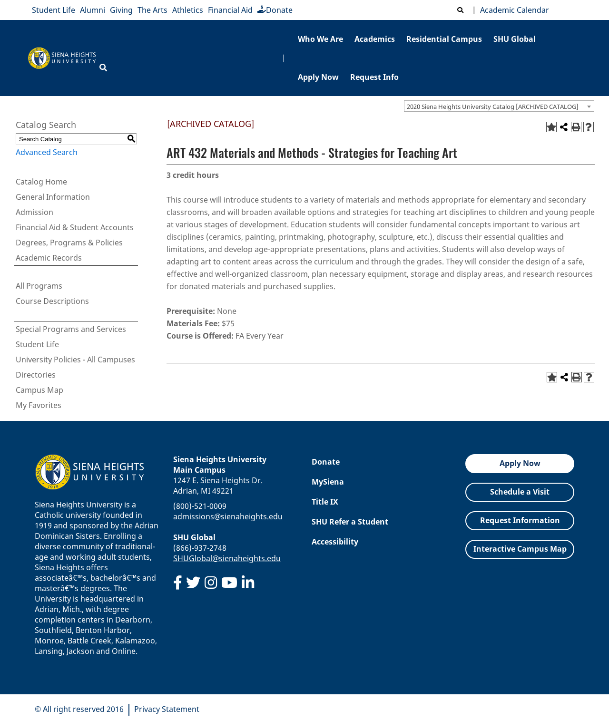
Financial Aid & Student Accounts (75, 227)
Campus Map (39, 390)
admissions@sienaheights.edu (228, 516)
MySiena (328, 482)
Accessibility (335, 541)
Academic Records (49, 258)
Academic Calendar (512, 10)
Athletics (187, 10)
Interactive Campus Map (520, 549)
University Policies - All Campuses (75, 359)
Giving (121, 10)
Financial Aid (230, 10)
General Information (53, 197)
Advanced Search (47, 152)
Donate (275, 10)
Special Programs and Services (71, 329)
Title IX (325, 501)
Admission (34, 212)
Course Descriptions (52, 301)
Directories (36, 375)
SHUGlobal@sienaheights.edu (227, 558)
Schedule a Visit (520, 491)
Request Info (374, 77)
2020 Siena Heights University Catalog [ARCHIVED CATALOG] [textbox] (493, 106)
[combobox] (499, 106)
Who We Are (320, 39)
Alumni (92, 10)
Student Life (53, 10)
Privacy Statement (166, 709)
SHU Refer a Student (350, 521)
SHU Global (514, 39)
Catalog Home (41, 181)
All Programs (39, 286)
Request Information (520, 520)
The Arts (152, 10)
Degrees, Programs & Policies (69, 242)
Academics (374, 39)
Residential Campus (444, 39)
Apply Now (318, 77)
